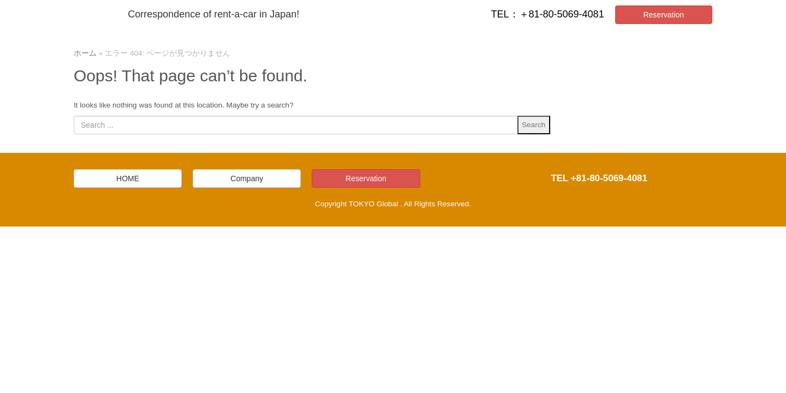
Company (246, 178)
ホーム (85, 53)
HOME (127, 178)
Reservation (663, 14)
